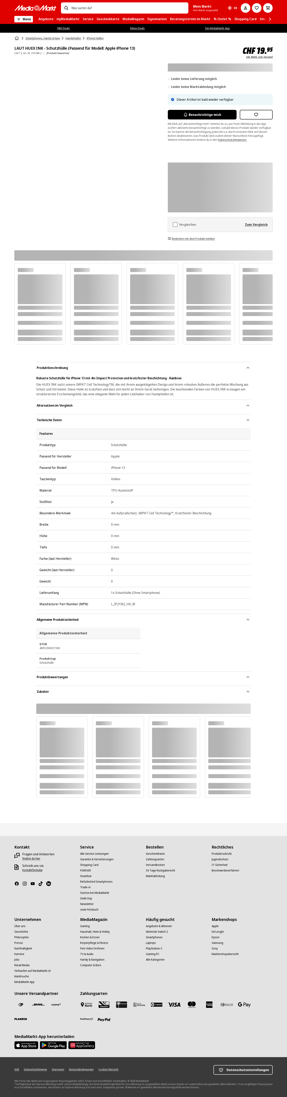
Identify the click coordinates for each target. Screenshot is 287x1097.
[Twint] (156, 1004)
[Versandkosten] (155, 865)
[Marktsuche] (21, 976)
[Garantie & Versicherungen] (97, 859)
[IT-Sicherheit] (220, 865)
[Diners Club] (226, 1004)
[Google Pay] (244, 1004)
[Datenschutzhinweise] (35, 1069)
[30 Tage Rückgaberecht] (160, 870)
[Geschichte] (21, 932)
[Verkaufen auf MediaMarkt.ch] (32, 971)
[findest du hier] (31, 858)
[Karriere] (19, 954)
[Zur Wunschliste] (256, 8)
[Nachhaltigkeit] (23, 948)
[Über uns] (20, 926)
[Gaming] (85, 926)
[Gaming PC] (152, 954)
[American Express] (209, 1004)
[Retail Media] (21, 965)
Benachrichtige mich (202, 114)
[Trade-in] (85, 887)
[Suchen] (66, 8)
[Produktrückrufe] (222, 854)
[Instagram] (26, 883)
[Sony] (215, 948)
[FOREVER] (85, 870)
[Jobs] (17, 960)
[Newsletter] (87, 904)
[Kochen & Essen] (90, 937)
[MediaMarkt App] (24, 982)
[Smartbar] (86, 876)
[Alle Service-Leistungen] (94, 854)
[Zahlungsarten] (155, 859)
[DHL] (38, 1004)
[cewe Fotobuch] (89, 910)
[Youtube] (34, 883)
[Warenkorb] (268, 8)
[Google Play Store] (53, 1045)
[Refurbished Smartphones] (96, 882)
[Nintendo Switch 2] (157, 932)
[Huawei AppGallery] (81, 1045)
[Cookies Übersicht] (108, 1069)
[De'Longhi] (218, 932)
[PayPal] (104, 1020)
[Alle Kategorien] (155, 960)
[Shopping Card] (89, 865)
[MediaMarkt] (35, 8)
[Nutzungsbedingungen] (81, 1069)
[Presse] (18, 943)
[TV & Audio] (86, 954)
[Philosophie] (21, 937)
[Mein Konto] (245, 8)
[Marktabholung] (155, 876)
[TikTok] (42, 883)
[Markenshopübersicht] (225, 954)
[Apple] (215, 926)
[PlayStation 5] (154, 948)
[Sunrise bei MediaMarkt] (94, 893)
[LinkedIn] (50, 883)
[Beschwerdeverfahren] (225, 870)
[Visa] (174, 1004)
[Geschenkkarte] (155, 854)
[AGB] (16, 1069)
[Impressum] (58, 1069)
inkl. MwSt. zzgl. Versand (259, 57)
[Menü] (23, 19)
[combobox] (128, 8)
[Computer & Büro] (90, 965)
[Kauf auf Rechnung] (139, 1004)
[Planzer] (20, 1019)
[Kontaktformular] (32, 870)
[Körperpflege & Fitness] (94, 943)
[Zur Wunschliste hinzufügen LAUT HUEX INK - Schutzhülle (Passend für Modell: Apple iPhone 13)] (256, 114)
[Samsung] (217, 943)
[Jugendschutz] (220, 859)
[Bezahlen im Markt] (86, 1004)
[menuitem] (46, 19)
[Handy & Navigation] (92, 960)
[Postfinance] (86, 1019)
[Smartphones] (154, 937)
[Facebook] (18, 883)
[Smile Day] (86, 898)
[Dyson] (215, 937)
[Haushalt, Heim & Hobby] (95, 932)
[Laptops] (151, 943)
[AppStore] (26, 1045)
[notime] (55, 1004)
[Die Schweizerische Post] (20, 1004)
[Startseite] (17, 38)
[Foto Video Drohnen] (92, 948)
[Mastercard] (191, 1004)
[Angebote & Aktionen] (159, 926)
